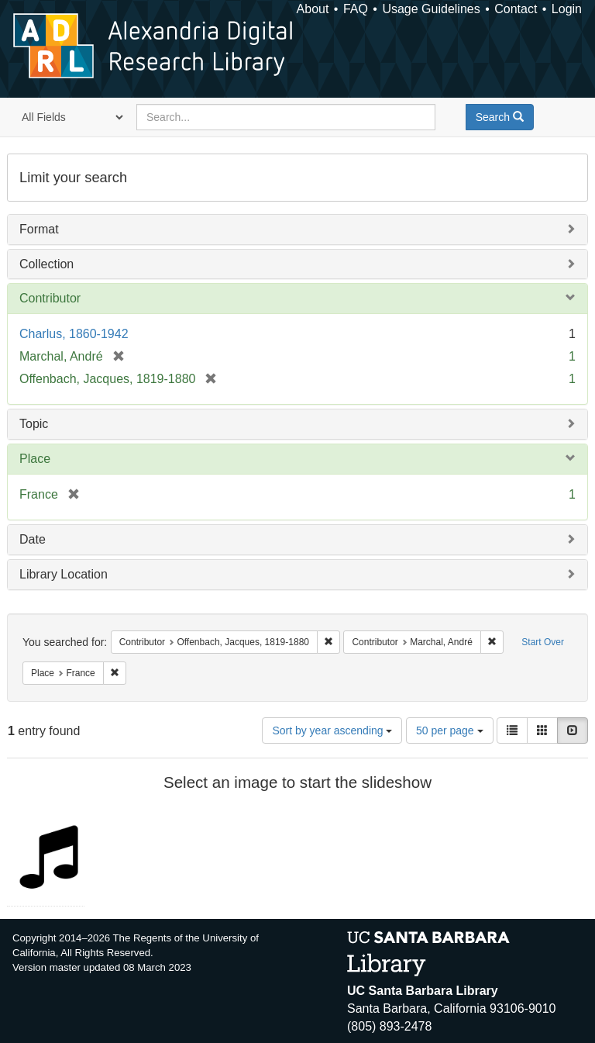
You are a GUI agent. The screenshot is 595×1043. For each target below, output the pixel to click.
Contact (515, 9)
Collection (46, 264)
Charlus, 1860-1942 (74, 333)
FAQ (355, 9)
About (313, 9)
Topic (33, 423)
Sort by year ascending (332, 730)
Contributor (50, 298)
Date (32, 539)
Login (567, 9)
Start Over (542, 642)
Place (34, 458)
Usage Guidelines (431, 9)
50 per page (449, 730)
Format (39, 229)
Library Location (63, 574)
